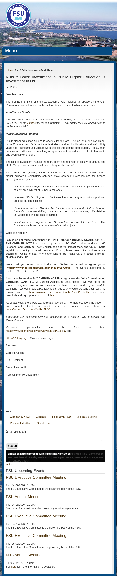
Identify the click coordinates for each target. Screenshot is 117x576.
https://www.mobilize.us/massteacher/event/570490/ (59, 292)
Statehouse (43, 423)
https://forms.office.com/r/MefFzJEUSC (28, 309)
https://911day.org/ (16, 338)
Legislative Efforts (86, 416)
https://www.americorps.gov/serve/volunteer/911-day (36, 330)
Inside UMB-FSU (61, 416)
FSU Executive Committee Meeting (36, 477)
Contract (41, 416)
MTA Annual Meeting (23, 555)
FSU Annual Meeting (23, 496)
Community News (20, 416)
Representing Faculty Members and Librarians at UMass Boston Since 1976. (57, 40)
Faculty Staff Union (25, 34)
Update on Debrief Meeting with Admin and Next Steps (39, 453)
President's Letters (20, 423)
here (52, 295)
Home (10, 70)
